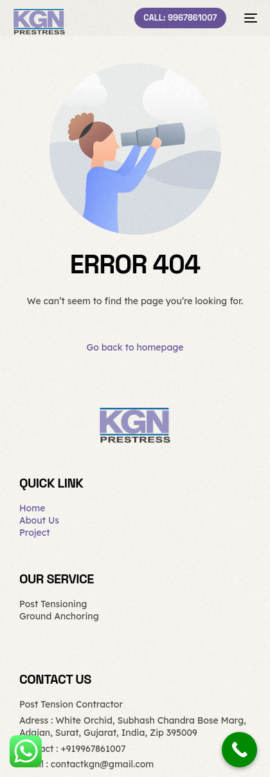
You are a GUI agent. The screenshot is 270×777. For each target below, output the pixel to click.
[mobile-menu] (248, 18)
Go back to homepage (134, 347)
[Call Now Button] (239, 749)
